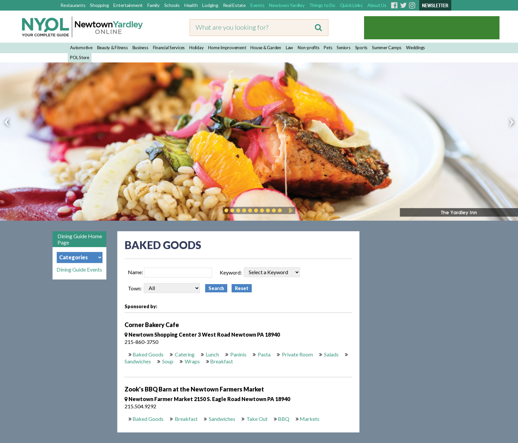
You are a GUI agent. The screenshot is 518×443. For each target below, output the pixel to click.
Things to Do (322, 5)
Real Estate (234, 5)
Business (140, 47)
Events (257, 5)
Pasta (264, 354)
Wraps (192, 361)
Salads (331, 354)
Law (289, 47)
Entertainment (128, 5)
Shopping (99, 5)
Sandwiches (138, 361)
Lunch (212, 354)
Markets (309, 419)
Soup (167, 361)
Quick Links (351, 5)
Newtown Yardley (286, 5)
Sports (361, 47)
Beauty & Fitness (112, 47)
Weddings (415, 47)
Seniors (343, 47)
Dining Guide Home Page (79, 239)
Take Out (256, 419)
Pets (328, 47)
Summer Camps (386, 47)
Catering (184, 354)
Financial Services (169, 47)
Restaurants (72, 5)
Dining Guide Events (79, 270)
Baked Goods (148, 354)
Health (191, 5)
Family (153, 5)
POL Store (79, 57)
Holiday (196, 47)
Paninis (237, 354)
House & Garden (265, 47)
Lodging (210, 5)
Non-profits (308, 47)
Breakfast (221, 361)
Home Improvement (227, 47)
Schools (172, 5)
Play (290, 210)
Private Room (297, 354)
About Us (377, 5)
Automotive (81, 47)
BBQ (283, 419)
